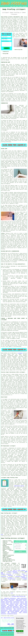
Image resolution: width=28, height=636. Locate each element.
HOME (11, 6)
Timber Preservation (21, 598)
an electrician (11, 578)
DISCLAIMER (25, 6)
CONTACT (20, 6)
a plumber (25, 578)
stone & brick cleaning (19, 570)
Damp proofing (4, 353)
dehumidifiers (18, 294)
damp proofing (23, 28)
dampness (23, 35)
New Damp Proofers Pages (7, 627)
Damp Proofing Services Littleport (13, 538)
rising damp (3, 158)
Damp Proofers (11, 599)
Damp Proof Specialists (13, 606)
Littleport (20, 353)
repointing (10, 575)
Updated (13, 627)
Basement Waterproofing (6, 601)
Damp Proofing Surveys (21, 599)
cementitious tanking (19, 485)
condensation (18, 107)
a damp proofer (7, 569)
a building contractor (20, 576)
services (21, 367)
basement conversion (6, 574)
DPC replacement (21, 468)
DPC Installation (12, 612)
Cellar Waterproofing (14, 610)
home (5, 565)
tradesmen (12, 568)
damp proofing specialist (21, 482)
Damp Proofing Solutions (7, 600)
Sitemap (2, 627)
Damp (2, 304)
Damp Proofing (23, 606)
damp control (4, 496)
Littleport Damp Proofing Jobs (18, 596)
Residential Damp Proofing (15, 605)
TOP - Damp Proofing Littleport (8, 617)
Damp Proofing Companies (13, 611)
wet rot (3, 89)
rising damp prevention (19, 499)
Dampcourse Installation (10, 598)
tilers (23, 574)
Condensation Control (21, 600)
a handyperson (24, 577)
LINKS (14, 6)
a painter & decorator (12, 571)
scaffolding (15, 572)
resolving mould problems (15, 496)
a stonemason (10, 577)
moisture (10, 300)
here (2, 534)
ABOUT (17, 6)
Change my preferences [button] (20, 632)
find (4, 515)
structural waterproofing (7, 488)
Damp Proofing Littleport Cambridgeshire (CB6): (12, 16)
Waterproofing (4, 599)
